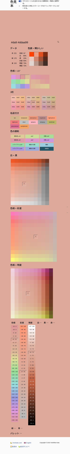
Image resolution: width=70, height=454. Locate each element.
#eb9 (17, 97)
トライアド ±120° (18, 144)
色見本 (13, 446)
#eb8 (22, 97)
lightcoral (14, 122)
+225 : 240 (15, 397)
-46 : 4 (23, 413)
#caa (44, 102)
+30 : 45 (14, 355)
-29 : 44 (32, 387)
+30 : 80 (23, 342)
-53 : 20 (32, 407)
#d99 (33, 106)
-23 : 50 (32, 381)
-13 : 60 (32, 371)
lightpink (33, 122)
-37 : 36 (32, 394)
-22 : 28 (23, 394)
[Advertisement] (35, 24)
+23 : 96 (31, 329)
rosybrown (42, 118)
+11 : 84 (31, 339)
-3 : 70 (32, 362)
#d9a (28, 106)
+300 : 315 (15, 413)
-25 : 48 (32, 384)
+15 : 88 (31, 336)
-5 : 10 (14, 333)
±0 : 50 (23, 371)
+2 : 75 (32, 349)
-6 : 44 (23, 381)
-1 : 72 (32, 355)
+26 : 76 (23, 345)
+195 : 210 (15, 391)
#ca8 (53, 102)
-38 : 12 (23, 407)
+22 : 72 (23, 349)
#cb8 (53, 97)
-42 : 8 (23, 410)
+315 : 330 (15, 417)
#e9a (13, 106)
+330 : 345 (15, 420)
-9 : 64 (32, 368)
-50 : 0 (23, 417)
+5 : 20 (14, 345)
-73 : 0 (32, 423)
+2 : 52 (23, 368)
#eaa (13, 102)
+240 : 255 (15, 400)
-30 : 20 (23, 400)
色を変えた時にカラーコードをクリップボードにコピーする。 (40, 7)
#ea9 (17, 102)
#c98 (53, 106)
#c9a (44, 106)
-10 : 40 (23, 384)
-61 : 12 (32, 413)
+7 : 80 (32, 342)
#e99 (17, 106)
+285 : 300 (15, 410)
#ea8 (22, 102)
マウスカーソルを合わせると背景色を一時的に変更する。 (40, 2)
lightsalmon (51, 118)
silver (24, 122)
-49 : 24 (32, 404)
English (27, 443)
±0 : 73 (32, 352)
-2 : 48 (23, 375)
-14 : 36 (23, 387)
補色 (46, 144)
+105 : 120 (15, 371)
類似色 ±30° (17, 136)
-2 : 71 (32, 358)
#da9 (33, 102)
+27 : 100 (31, 326)
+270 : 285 (15, 407)
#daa (28, 102)
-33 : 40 (32, 391)
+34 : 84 (23, 339)
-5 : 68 (32, 365)
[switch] (20, 1)
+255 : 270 (15, 404)
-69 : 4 (32, 420)
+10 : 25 (14, 349)
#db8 (37, 97)
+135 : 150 (15, 378)
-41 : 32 (32, 397)
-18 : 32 (23, 391)
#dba (28, 97)
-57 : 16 (32, 410)
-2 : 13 (14, 336)
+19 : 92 (31, 333)
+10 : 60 (23, 358)
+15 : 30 (14, 352)
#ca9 (48, 102)
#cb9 (48, 97)
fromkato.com (16, 443)
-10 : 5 (14, 329)
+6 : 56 (23, 362)
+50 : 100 (23, 326)
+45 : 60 (14, 358)
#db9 (33, 97)
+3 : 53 (23, 365)
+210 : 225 (15, 394)
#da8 (37, 102)
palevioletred (15, 126)
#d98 (37, 106)
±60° (32, 136)
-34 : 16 (23, 404)
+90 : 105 (14, 368)
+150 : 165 (15, 381)
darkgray (42, 122)
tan (15, 118)
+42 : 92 (23, 333)
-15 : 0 (14, 326)
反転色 (47, 148)
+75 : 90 (14, 365)
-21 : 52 (32, 378)
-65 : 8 (32, 417)
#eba (13, 97)
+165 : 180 (15, 384)
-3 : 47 (23, 378)
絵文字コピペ (23, 446)
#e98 (22, 106)
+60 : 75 (14, 362)
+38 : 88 (23, 336)
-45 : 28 (32, 400)
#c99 (48, 106)
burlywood (24, 118)
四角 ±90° (46, 136)
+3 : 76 (32, 345)
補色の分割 (32, 144)
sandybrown (24, 126)
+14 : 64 (23, 355)
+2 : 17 (14, 342)
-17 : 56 (32, 375)
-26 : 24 (23, 397)
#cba (44, 97)
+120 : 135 (15, 375)
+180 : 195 (15, 387)
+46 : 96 (23, 329)
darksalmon (33, 118)
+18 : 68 (23, 352)
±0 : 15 (14, 339)
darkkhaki (51, 122)
